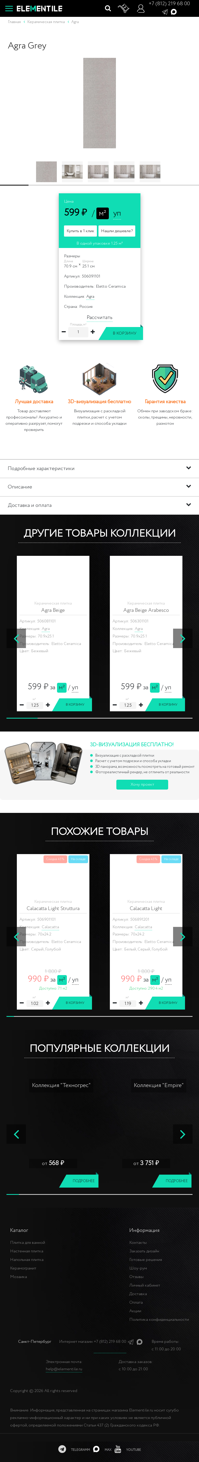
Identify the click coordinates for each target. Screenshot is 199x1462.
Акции (135, 1311)
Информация (144, 1230)
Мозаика (18, 1277)
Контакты (138, 1243)
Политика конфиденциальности (159, 1320)
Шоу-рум (138, 1268)
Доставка (138, 1294)
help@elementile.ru (64, 1369)
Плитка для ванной (27, 1243)
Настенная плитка (26, 1251)
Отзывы (136, 1277)
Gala (46, 927)
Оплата (136, 1302)
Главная (14, 22)
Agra (90, 297)
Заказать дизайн (144, 1251)
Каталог (19, 1230)
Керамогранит (23, 1268)
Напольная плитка (27, 1260)
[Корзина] (123, 8)
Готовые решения (145, 1260)
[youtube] (128, 1449)
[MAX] (102, 1449)
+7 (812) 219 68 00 (169, 4)
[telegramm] (74, 1449)
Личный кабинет (144, 1285)
